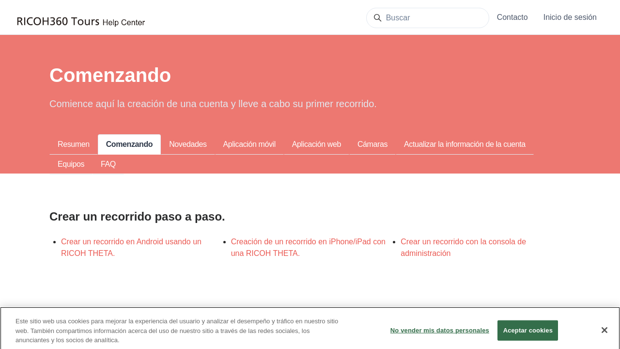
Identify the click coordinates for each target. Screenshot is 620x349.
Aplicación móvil (249, 144)
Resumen (74, 144)
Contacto (512, 17)
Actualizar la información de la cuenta (465, 144)
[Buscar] (428, 18)
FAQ (108, 164)
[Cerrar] (604, 335)
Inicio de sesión (570, 17)
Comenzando (129, 144)
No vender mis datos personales (439, 335)
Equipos (71, 164)
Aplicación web (316, 144)
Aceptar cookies (528, 335)
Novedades (187, 144)
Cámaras (372, 144)
